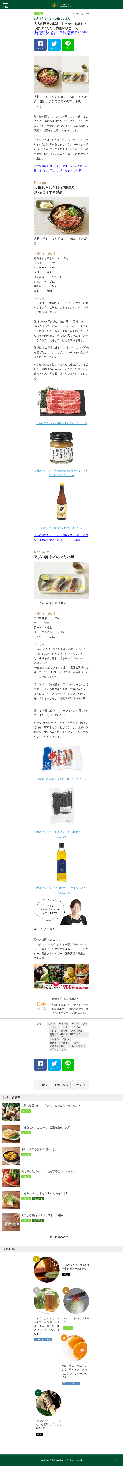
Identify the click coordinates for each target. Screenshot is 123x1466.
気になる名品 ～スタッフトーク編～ (42, 1215)
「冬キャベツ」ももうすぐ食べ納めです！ (45, 1193)
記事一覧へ (61, 1085)
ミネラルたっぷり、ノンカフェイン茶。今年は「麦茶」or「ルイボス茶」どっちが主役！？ (47, 1326)
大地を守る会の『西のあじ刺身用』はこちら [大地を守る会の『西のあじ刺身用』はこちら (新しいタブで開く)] (61, 779)
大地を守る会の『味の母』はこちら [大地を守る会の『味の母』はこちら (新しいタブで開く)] (61, 527)
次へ (80, 1085)
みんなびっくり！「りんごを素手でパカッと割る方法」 (49, 1424)
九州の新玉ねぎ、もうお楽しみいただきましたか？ (51, 1105)
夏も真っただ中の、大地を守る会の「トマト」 (48, 1171)
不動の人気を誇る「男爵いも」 (39, 1149)
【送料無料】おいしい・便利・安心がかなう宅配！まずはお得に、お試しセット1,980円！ (61, 32)
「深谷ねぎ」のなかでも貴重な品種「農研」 (47, 1127)
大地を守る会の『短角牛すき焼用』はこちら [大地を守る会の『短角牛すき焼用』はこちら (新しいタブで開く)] (61, 423)
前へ (42, 1085)
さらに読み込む (61, 1236)
